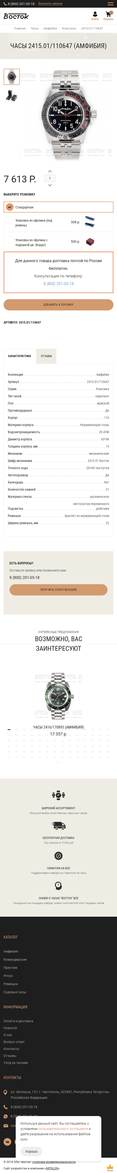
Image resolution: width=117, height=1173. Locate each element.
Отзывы (46, 356)
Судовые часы (15, 992)
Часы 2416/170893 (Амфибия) (58, 727)
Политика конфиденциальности (54, 1162)
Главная (20, 28)
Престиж (10, 968)
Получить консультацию (58, 589)
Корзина (108, 19)
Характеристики (19, 356)
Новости (10, 1028)
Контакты (11, 1049)
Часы (35, 28)
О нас (8, 1035)
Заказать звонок (50, 3)
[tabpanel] (58, 698)
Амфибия (50, 28)
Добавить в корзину (58, 304)
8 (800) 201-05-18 (21, 4)
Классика (69, 28)
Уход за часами (16, 1063)
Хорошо (31, 1151)
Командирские (15, 959)
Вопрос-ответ (14, 1042)
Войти (95, 19)
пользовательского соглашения (63, 1129)
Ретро (8, 976)
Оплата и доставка (18, 1021)
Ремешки (11, 984)
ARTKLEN (52, 1168)
